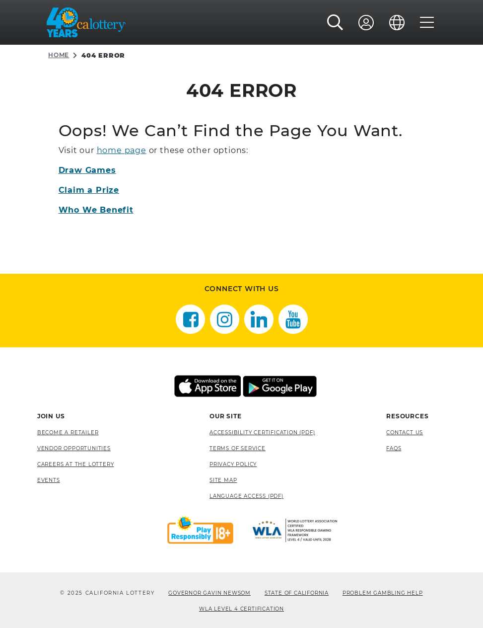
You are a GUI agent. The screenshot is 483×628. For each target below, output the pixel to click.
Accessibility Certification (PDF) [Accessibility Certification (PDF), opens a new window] (262, 432)
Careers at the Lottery (75, 464)
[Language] (397, 22)
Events (48, 480)
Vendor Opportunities (74, 448)
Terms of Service (237, 448)
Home (58, 55)
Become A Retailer (68, 432)
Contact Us (404, 432)
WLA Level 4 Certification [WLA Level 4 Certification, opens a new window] (241, 609)
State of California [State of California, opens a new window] (297, 593)
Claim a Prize (89, 190)
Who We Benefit (96, 210)
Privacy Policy (233, 464)
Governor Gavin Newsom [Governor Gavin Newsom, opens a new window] (209, 593)
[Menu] (427, 22)
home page (121, 150)
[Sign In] (366, 22)
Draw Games (87, 170)
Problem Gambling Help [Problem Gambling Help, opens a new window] (383, 593)
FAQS (393, 448)
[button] (335, 22)
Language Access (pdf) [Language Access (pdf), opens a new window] (246, 496)
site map (223, 480)
